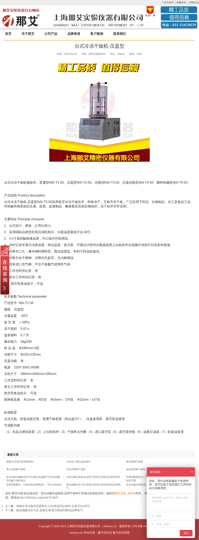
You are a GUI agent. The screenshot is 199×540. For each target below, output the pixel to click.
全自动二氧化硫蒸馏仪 (78, 461)
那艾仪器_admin (125, 493)
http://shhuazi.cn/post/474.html (38, 497)
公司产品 (50, 33)
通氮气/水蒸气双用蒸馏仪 (19, 461)
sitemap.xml (76, 532)
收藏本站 (181, 2)
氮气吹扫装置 (121, 532)
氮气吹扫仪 (105, 532)
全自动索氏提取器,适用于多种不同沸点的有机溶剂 (93, 477)
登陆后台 (194, 2)
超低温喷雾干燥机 (136, 469)
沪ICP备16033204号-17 (146, 526)
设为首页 (169, 2)
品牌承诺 (73, 33)
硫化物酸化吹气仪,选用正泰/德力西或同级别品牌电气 (49, 510)
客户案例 (96, 33)
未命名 (121, 54)
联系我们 (119, 33)
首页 (8, 33)
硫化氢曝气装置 (134, 461)
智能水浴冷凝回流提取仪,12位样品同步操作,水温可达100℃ (53, 506)
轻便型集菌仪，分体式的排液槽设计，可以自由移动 (34, 484)
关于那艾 (28, 33)
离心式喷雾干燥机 (16, 469)
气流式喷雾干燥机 (76, 469)
